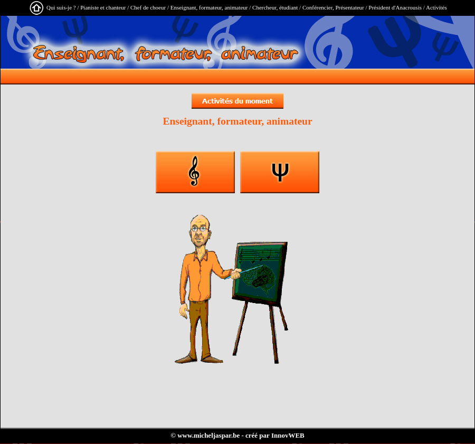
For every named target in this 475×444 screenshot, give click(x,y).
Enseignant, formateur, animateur (209, 7)
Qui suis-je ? (61, 7)
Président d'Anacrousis (395, 7)
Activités (436, 7)
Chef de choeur (148, 7)
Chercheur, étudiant (275, 7)
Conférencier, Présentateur (333, 7)
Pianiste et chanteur (103, 7)
